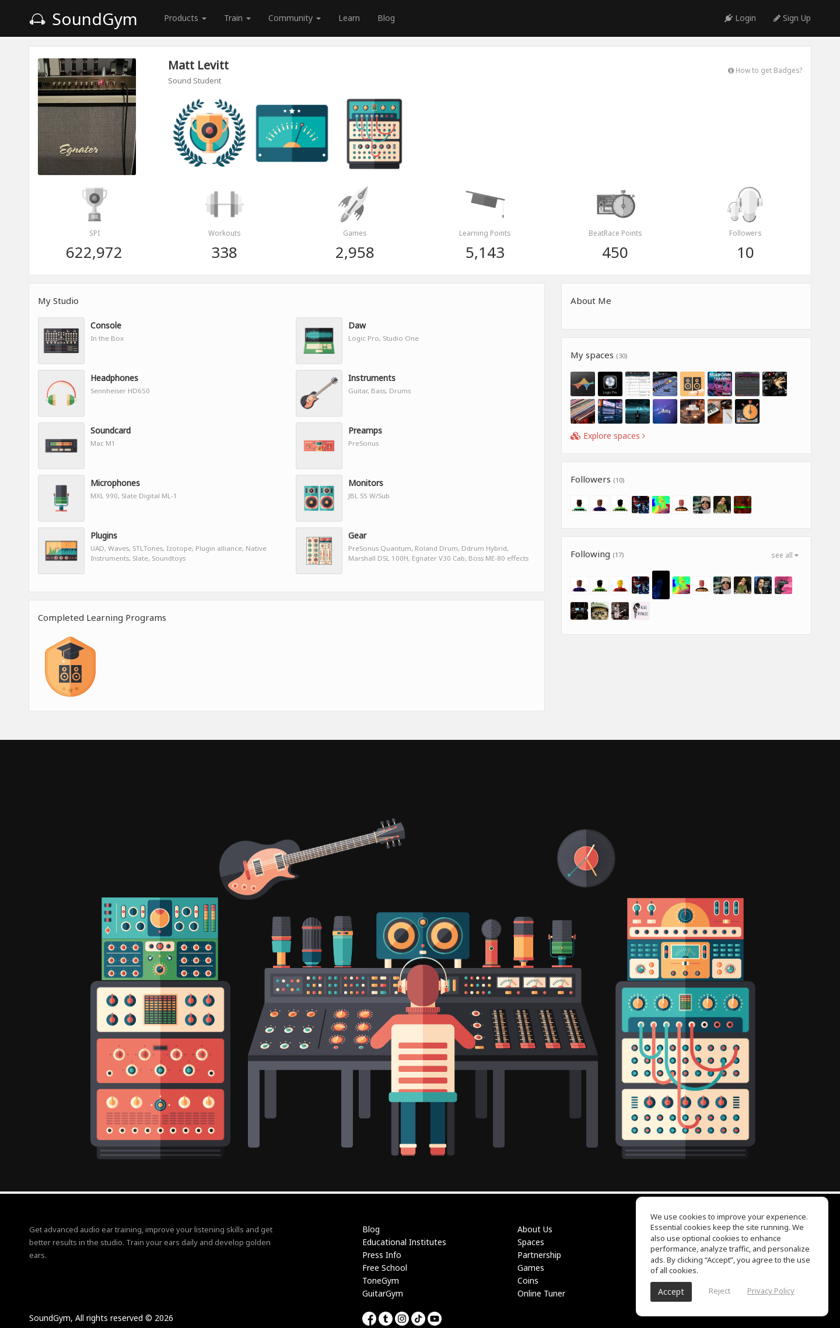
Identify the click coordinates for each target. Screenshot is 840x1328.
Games (530, 1267)
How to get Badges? (765, 70)
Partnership (539, 1254)
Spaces (530, 1241)
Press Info (381, 1254)
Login (740, 17)
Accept (671, 1291)
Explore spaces (607, 435)
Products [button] (185, 17)
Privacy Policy (770, 1290)
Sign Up (792, 17)
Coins (527, 1280)
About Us (534, 1229)
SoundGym (83, 19)
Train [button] (237, 17)
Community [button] (294, 17)
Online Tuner (541, 1293)
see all (785, 555)
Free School (384, 1267)
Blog (386, 17)
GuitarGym (382, 1293)
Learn (349, 17)
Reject (719, 1290)
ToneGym (380, 1280)
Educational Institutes (404, 1241)
